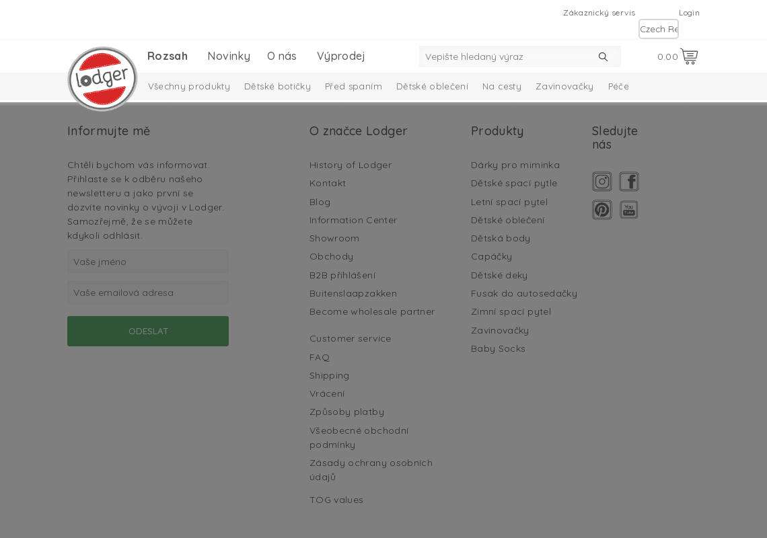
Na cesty (501, 86)
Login (689, 12)
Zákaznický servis (599, 12)
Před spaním (353, 86)
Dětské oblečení (432, 86)
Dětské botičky (277, 86)
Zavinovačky (565, 86)
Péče (618, 86)
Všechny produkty (189, 86)
